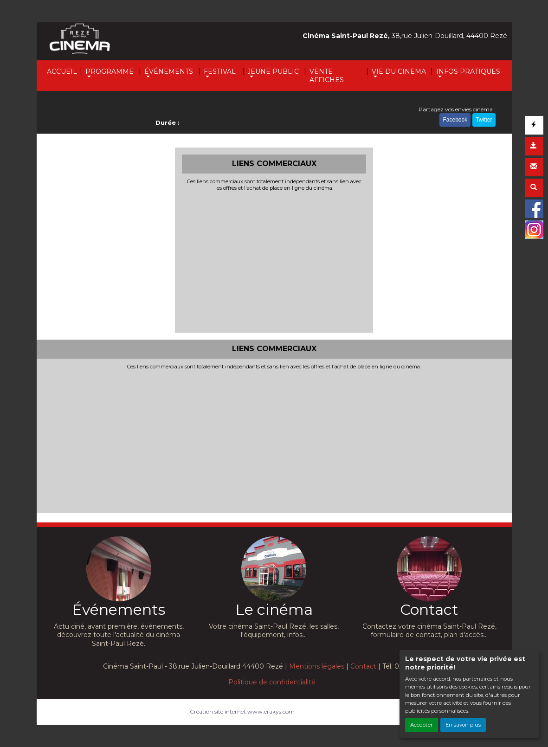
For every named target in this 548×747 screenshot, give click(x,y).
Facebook (455, 119)
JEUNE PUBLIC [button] (273, 71)
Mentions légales (316, 666)
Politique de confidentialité (272, 682)
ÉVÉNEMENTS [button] (168, 71)
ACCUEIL (62, 71)
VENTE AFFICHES (326, 75)
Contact (363, 666)
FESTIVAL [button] (220, 71)
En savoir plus (463, 724)
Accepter (421, 724)
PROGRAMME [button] (109, 71)
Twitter (484, 119)
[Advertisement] (274, 261)
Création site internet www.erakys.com (242, 711)
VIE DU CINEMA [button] (399, 71)
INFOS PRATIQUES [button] (468, 71)
